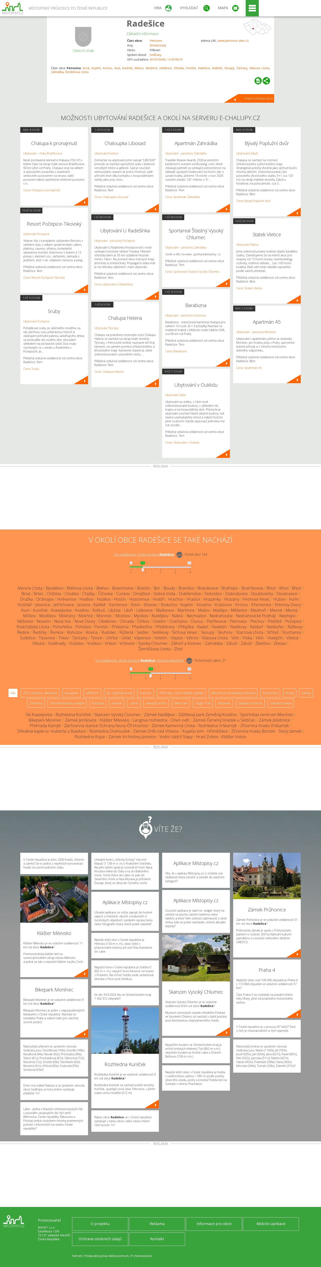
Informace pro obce (214, 1223)
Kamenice (118, 604)
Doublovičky (262, 593)
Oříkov (143, 621)
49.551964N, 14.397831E (166, 59)
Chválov (72, 593)
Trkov (64, 638)
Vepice (177, 638)
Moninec (104, 615)
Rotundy (98, 703)
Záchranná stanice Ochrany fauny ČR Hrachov (106, 725)
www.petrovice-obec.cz (233, 41)
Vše (13, 693)
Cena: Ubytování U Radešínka (113, 284)
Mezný (291, 610)
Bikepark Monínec (45, 720)
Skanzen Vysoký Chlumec (117, 714)
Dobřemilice (190, 593)
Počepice (293, 621)
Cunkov (123, 593)
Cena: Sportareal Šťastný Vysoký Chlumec (192, 272)
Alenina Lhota (30, 588)
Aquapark (71, 693)
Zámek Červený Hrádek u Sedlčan (224, 720)
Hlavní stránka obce (258, 98)
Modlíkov (47, 615)
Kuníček (127, 68)
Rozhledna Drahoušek (109, 731)
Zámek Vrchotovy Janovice (132, 736)
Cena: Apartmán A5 (249, 368)
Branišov (186, 588)
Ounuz (197, 621)
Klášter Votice (233, 736)
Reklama (157, 1223)
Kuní (117, 68)
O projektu (100, 1223)
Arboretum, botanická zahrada (233, 693)
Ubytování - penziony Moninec (256, 332)
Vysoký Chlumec (153, 643)
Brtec (38, 593)
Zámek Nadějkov (159, 714)
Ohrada (179, 68)
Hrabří (159, 599)
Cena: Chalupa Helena (108, 372)
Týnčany (241, 68)
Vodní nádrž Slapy (176, 736)
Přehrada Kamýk (45, 725)
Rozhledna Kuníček (73, 714)
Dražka (26, 599)
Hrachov (175, 599)
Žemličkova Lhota (77, 72)
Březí (271, 588)
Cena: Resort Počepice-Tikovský (44, 277)
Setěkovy (160, 632)
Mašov (138, 68)
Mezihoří (151, 68)
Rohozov (74, 632)
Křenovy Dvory (288, 604)
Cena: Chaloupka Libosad (111, 197)
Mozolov (122, 615)
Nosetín (44, 621)
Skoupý (229, 68)
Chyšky (88, 593)
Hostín (120, 599)
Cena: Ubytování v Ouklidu (182, 442)
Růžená (126, 632)
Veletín (160, 638)
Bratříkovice (252, 588)
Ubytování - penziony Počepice (114, 241)
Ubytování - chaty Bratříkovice (42, 153)
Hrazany (231, 599)
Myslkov (141, 615)
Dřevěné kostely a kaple (67, 703)
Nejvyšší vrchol (156, 703)
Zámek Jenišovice (80, 720)
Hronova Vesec (256, 599)
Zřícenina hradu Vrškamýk (264, 725)
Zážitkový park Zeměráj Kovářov (207, 714)
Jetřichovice (64, 604)
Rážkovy (295, 627)
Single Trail (202, 703)
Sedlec (143, 632)
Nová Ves (62, 621)
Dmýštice (141, 593)
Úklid (126, 638)
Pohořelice (62, 627)
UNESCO (92, 693)
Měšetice (239, 610)
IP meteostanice (141, 1256)
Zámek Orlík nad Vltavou (156, 731)
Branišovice (208, 588)
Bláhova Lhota (80, 588)
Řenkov (56, 632)
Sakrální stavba (281, 703)
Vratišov (76, 643)
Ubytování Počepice (36, 234)
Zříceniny (36, 703)
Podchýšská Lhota (33, 627)
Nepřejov (287, 615)
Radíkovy (238, 627)
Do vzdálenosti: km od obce (144, 554)
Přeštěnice (165, 627)
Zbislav (280, 643)
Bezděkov (54, 588)
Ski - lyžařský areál (119, 693)
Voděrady (57, 643)
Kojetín (96, 68)
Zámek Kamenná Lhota (173, 725)
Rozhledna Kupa (90, 736)
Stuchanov (291, 632)
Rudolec (108, 632)
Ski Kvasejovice (39, 714)
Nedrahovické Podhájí (256, 615)
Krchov (107, 68)
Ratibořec (275, 627)
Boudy (169, 588)
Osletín (159, 621)
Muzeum (224, 703)
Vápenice (142, 638)
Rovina (92, 632)
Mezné (276, 610)
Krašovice (223, 604)
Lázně (133, 703)
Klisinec (150, 604)
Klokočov (169, 604)
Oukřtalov (178, 621)
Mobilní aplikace (271, 1223)
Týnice (96, 638)
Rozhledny (270, 693)
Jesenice (42, 604)
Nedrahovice (221, 615)
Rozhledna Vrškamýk (217, 725)
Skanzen (145, 693)
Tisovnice (47, 638)
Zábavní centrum (250, 703)
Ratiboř (256, 627)
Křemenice (261, 604)
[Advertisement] (160, 498)
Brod (86, 68)
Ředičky (40, 632)
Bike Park (181, 703)
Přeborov (120, 627)
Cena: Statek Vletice (249, 288)
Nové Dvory (85, 621)
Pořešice (83, 627)
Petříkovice (216, 621)
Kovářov (204, 604)
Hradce (193, 599)
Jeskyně (116, 703)
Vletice (292, 638)
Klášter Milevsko (114, 720)
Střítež (273, 632)
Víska (247, 638)
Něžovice (25, 621)
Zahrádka (57, 72)
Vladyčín (275, 638)
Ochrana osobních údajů (100, 1238)
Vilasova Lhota (259, 68)
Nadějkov (160, 615)
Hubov (279, 599)
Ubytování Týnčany (106, 328)
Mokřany (67, 615)
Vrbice (110, 643)
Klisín (135, 604)
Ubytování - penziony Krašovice (185, 315)
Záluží (231, 643)
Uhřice (112, 638)
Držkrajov (45, 599)
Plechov (257, 621)
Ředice (23, 632)
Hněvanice (66, 599)
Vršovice (127, 643)
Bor (157, 588)
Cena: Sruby (31, 369)
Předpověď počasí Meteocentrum (106, 1256)
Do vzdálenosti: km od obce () (139, 660)
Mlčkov (29, 615)
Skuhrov (225, 632)
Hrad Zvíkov (207, 736)
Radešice (146, 23)
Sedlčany (155, 55)
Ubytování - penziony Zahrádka (185, 153)
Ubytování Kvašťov (106, 153)
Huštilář (25, 604)
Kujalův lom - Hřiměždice (205, 731)
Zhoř (178, 649)
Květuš (99, 610)
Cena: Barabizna (176, 351)
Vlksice (38, 643)
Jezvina (84, 604)
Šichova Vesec (184, 632)
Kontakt (157, 1238)
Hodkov (86, 599)
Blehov (102, 588)
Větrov (192, 638)
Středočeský (158, 45)
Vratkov (94, 643)
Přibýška (186, 627)
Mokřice (86, 615)
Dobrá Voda (164, 593)
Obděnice (165, 68)
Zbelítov (262, 643)
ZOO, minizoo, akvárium (40, 693)
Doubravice (287, 593)
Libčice (114, 610)
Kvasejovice (61, 610)
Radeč (203, 627)
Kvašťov (82, 610)
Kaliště (100, 604)
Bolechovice (122, 588)
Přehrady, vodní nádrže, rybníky (181, 693)
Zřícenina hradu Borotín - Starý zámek (266, 731)
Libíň (128, 610)
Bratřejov (230, 588)
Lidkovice (144, 610)
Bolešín (143, 588)
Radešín (217, 68)
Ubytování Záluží (247, 153)
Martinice (185, 610)
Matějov (220, 610)
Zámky (306, 693)
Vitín (260, 638)
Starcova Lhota (249, 632)
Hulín (294, 599)
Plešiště (275, 621)
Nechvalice (196, 615)
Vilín (235, 638)
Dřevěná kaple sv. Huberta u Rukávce (51, 731)
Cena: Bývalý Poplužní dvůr (253, 201)
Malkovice (165, 610)
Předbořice (142, 627)
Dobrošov (213, 593)
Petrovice (156, 41)
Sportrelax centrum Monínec (266, 714)
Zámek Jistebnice (274, 720)
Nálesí (177, 615)
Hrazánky (212, 599)
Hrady (289, 693)
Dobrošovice (236, 593)
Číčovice (105, 593)
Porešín (191, 68)
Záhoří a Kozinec (186, 643)
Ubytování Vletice (247, 245)
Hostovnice (139, 599)
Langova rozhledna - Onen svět (161, 720)
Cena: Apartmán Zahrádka (182, 197)
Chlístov (54, 593)
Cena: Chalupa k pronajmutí (41, 190)
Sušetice (27, 638)
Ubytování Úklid (175, 395)
